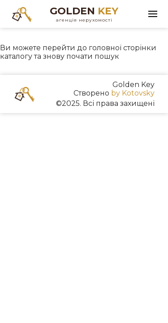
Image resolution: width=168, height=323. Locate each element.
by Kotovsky (133, 93)
